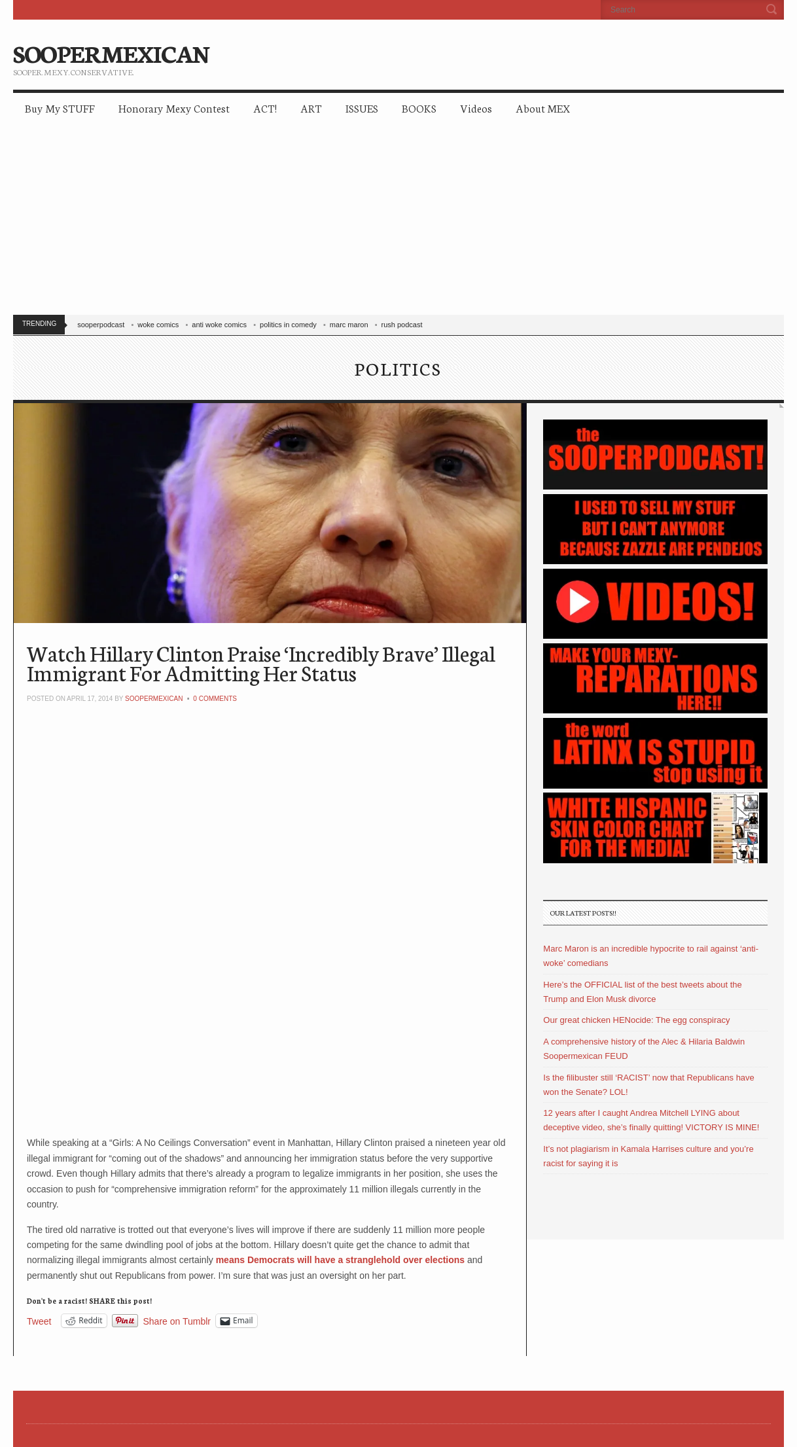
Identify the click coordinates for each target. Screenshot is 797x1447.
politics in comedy (288, 325)
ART (311, 107)
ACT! (265, 107)
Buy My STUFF (60, 107)
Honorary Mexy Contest (174, 107)
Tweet (39, 1321)
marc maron (349, 325)
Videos (476, 107)
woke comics (158, 325)
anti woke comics (219, 325)
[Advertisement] (405, 222)
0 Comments (215, 698)
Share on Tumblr (177, 1321)
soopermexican (154, 698)
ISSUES (361, 107)
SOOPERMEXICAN (111, 52)
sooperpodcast (100, 325)
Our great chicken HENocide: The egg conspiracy (636, 1020)
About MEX (543, 107)
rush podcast (402, 325)
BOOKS (419, 107)
